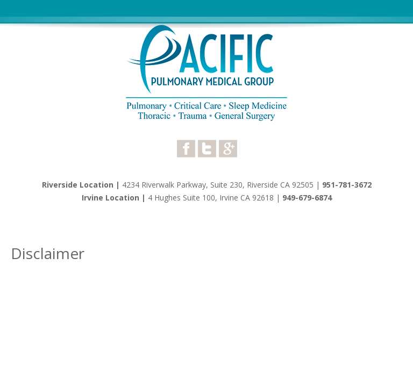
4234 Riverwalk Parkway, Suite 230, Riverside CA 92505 (218, 185)
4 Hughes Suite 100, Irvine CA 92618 (212, 197)
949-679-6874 (307, 197)
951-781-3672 (347, 185)
